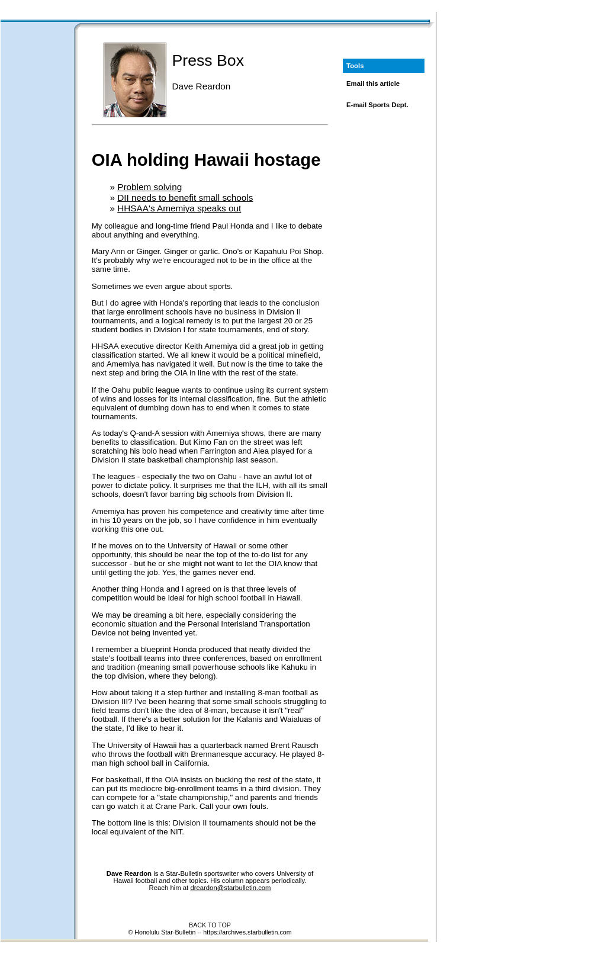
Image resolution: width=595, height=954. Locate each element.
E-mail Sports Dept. (377, 104)
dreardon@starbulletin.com (230, 887)
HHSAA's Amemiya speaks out (179, 208)
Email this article (373, 83)
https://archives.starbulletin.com (247, 932)
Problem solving (149, 187)
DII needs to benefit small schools (185, 197)
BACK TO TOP (210, 925)
